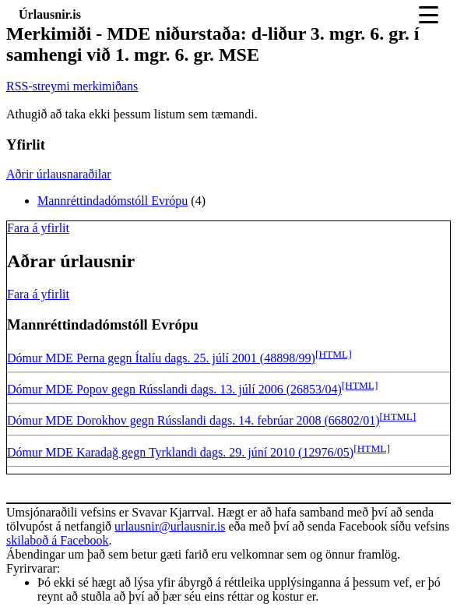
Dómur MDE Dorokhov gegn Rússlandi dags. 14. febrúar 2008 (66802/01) (193, 421)
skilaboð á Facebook (57, 540)
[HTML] (333, 354)
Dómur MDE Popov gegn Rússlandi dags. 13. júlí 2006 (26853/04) (174, 389)
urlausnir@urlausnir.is (169, 526)
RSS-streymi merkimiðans (72, 86)
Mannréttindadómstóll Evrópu (112, 200)
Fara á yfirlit (38, 227)
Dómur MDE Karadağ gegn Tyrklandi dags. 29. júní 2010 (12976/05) (180, 452)
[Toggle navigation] (428, 14)
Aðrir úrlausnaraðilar (58, 174)
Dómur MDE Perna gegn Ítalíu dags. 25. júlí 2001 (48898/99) (161, 358)
